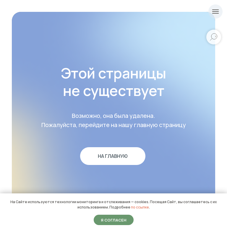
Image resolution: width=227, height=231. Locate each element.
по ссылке (140, 207)
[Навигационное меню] (215, 11)
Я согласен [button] (114, 220)
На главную (113, 156)
